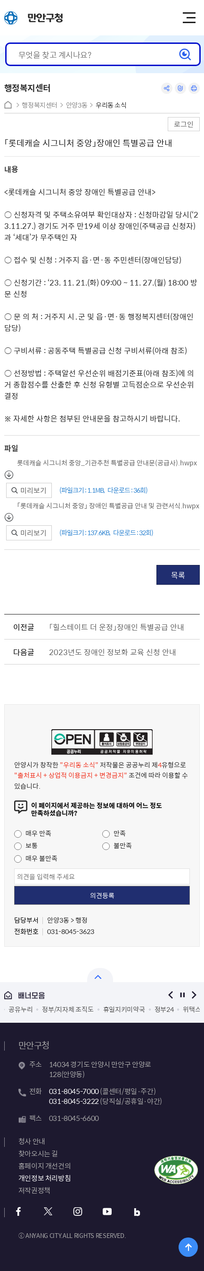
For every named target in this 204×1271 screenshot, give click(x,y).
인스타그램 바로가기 (78, 1212)
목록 (178, 575)
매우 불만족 (35, 858)
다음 (194, 995)
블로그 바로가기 (137, 1212)
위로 (188, 1247)
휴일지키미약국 (124, 1009)
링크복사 (180, 88)
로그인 (184, 123)
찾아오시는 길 (38, 1153)
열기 (100, 975)
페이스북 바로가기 (18, 1212)
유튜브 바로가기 (107, 1212)
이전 (170, 995)
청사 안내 (31, 1141)
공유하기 (166, 88)
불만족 (117, 845)
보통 (26, 845)
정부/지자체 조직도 (67, 1009)
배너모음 (78, 995)
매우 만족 (32, 833)
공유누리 (20, 1009)
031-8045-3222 (74, 1101)
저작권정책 (34, 1190)
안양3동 (77, 105)
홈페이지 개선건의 (44, 1166)
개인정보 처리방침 (44, 1178)
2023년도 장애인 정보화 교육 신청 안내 (112, 651)
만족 (114, 833)
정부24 (164, 1009)
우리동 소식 (111, 105)
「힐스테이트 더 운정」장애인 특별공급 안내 (116, 626)
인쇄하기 (194, 88)
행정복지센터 (39, 105)
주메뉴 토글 (189, 18)
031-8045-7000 (74, 1091)
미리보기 (29, 490)
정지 (182, 995)
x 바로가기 (48, 1212)
